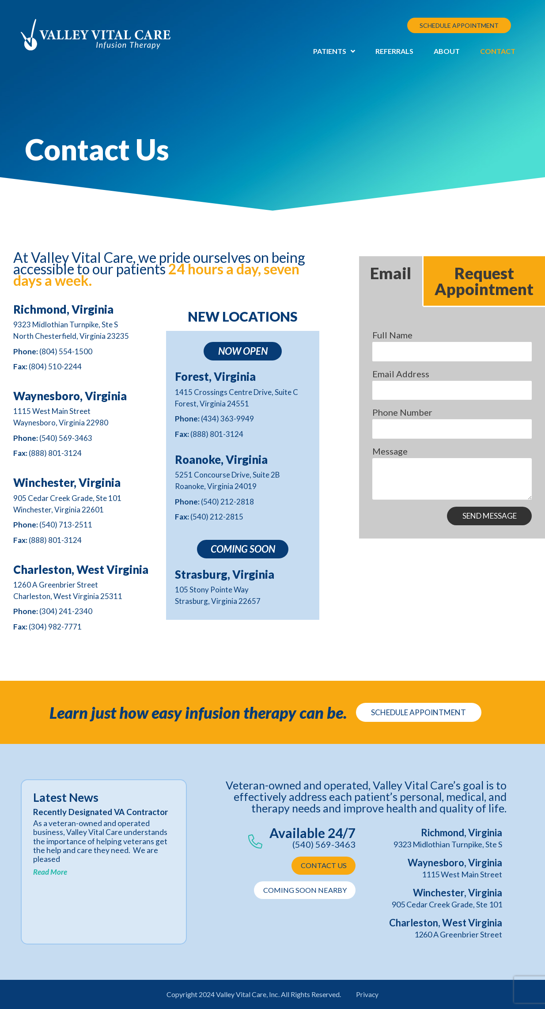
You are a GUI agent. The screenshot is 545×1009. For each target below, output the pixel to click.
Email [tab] (390, 273)
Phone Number (402, 412)
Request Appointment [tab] (484, 281)
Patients (334, 51)
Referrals (394, 51)
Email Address (400, 373)
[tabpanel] (452, 423)
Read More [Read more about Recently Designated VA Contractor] (50, 882)
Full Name (392, 335)
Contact (497, 51)
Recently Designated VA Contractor (81, 817)
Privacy (367, 994)
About (447, 51)
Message (390, 451)
